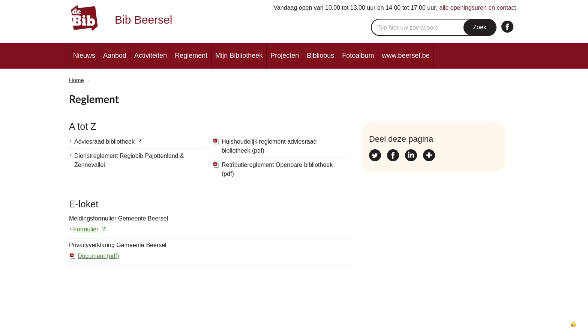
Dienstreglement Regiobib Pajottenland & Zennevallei (129, 160)
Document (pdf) (98, 256)
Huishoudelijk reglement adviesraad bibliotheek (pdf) (269, 146)
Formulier (86, 229)
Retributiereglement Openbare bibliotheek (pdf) (277, 169)
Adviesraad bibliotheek (104, 141)
